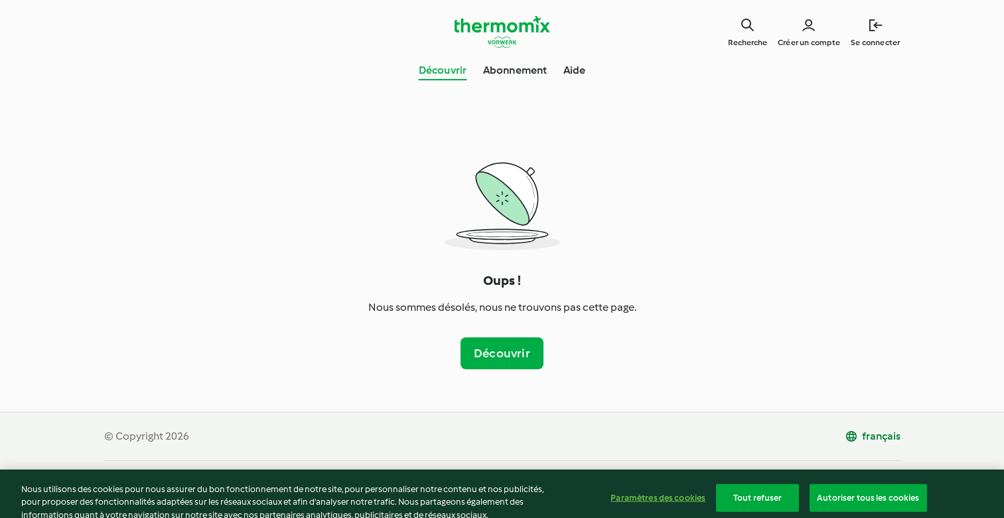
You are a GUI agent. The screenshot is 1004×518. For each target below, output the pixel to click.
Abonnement (515, 70)
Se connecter (875, 42)
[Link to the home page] (502, 32)
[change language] (872, 436)
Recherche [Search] (747, 42)
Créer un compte (809, 42)
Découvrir (443, 70)
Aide (574, 70)
